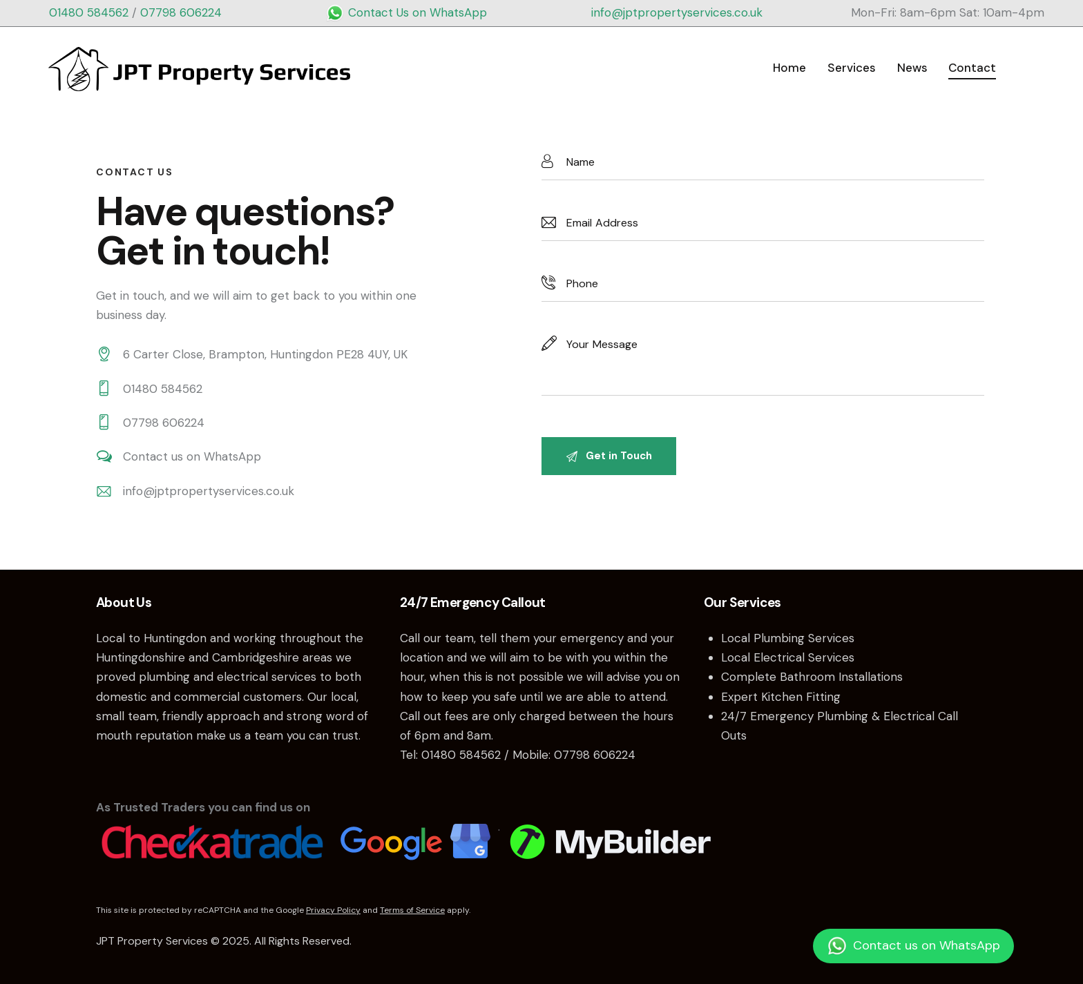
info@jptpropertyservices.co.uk (677, 12)
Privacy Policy (333, 910)
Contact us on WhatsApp (192, 456)
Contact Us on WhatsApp (406, 12)
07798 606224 (181, 12)
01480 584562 (88, 12)
